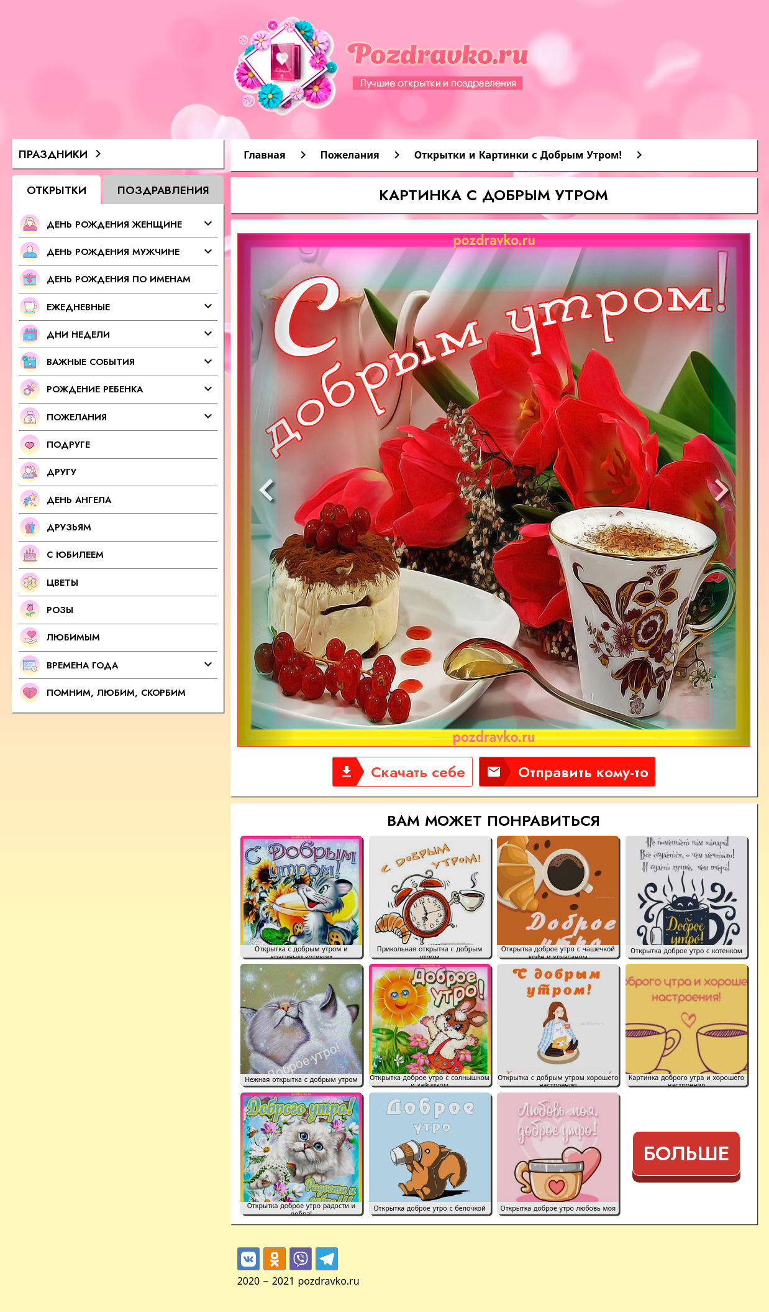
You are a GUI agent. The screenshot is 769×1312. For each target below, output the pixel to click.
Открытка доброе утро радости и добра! (301, 1208)
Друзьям (69, 527)
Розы (60, 609)
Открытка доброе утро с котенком (686, 951)
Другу (61, 471)
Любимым (73, 637)
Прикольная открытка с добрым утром (430, 951)
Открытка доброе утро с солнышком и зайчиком (429, 1080)
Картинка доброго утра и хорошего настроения (686, 1080)
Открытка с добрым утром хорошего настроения (558, 1080)
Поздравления (163, 190)
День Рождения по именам (119, 278)
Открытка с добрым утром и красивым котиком (301, 951)
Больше (686, 1153)
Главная (264, 155)
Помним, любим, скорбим (116, 692)
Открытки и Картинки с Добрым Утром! (518, 155)
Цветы (62, 582)
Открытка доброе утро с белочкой (429, 1208)
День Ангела (79, 499)
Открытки (56, 190)
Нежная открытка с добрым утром (301, 1080)
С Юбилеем (75, 554)
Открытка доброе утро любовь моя (558, 1208)
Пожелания (350, 155)
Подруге (68, 444)
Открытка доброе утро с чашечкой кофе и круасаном (558, 951)
